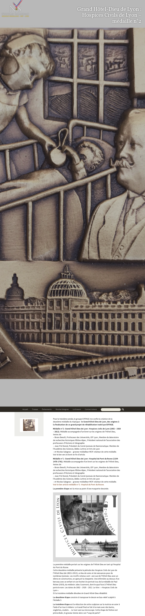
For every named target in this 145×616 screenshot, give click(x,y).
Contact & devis (91, 409)
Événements (47, 409)
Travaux (35, 409)
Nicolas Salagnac (62, 409)
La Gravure (77, 409)
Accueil (25, 409)
